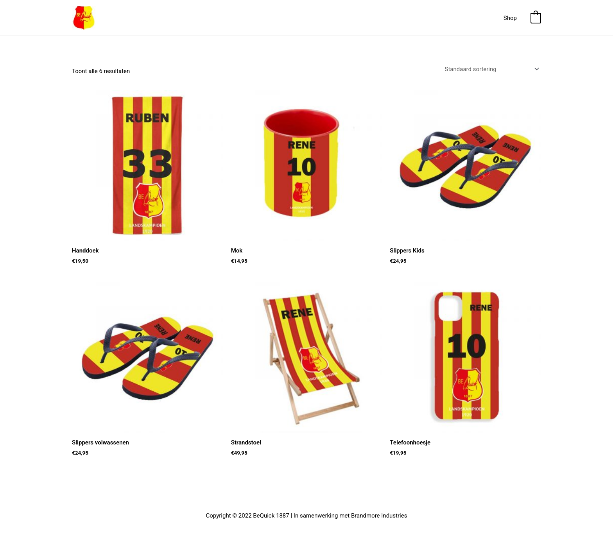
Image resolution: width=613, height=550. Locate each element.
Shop (510, 17)
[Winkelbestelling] (491, 69)
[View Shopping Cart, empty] (536, 17)
